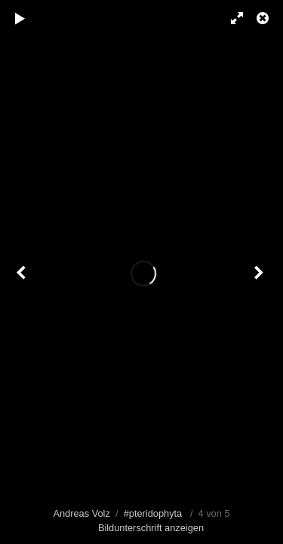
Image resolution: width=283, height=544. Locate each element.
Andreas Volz (81, 513)
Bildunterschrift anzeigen (151, 527)
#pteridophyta (153, 513)
